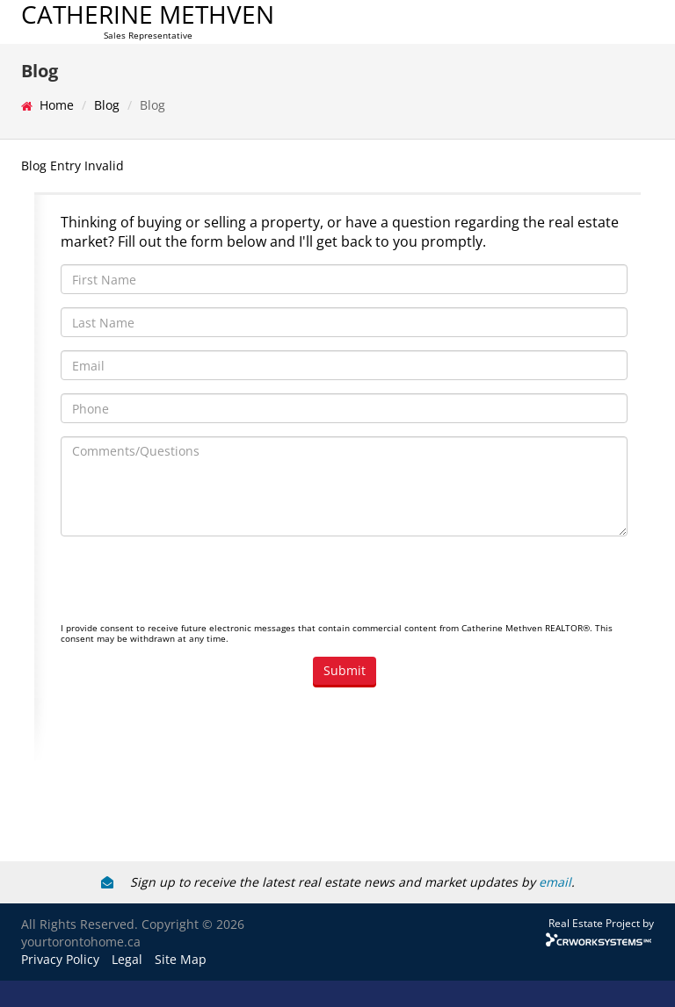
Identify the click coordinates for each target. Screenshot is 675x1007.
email (555, 882)
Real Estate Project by (601, 923)
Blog (107, 105)
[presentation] (194, 584)
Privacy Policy (60, 959)
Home (57, 105)
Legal (127, 959)
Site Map (181, 959)
